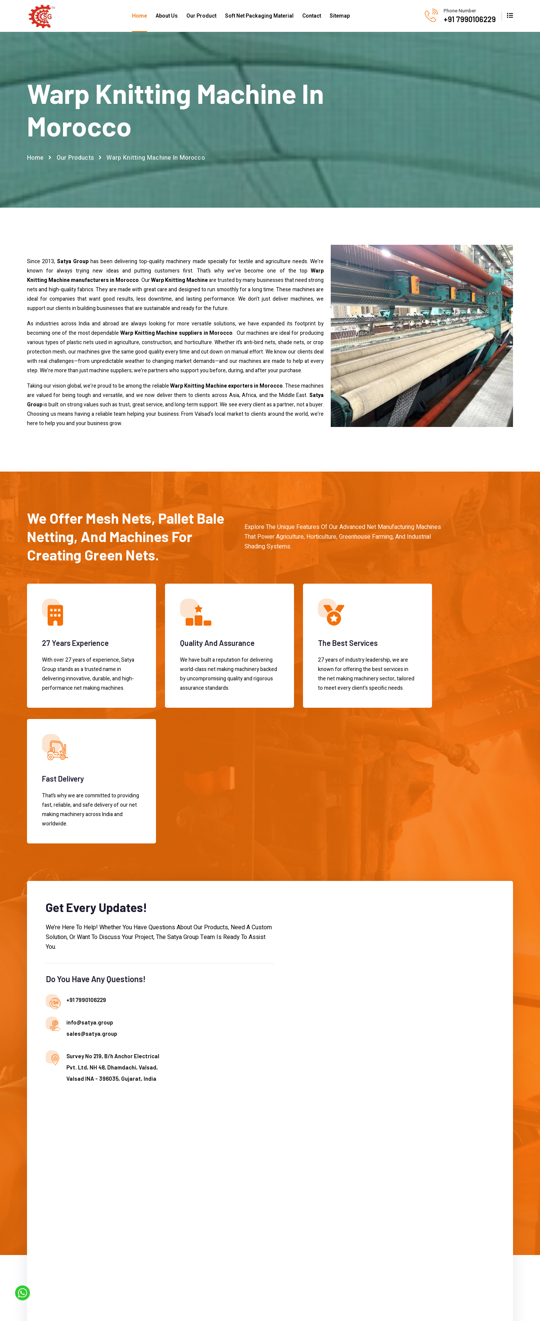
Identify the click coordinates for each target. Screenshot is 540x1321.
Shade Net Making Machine (350, 1112)
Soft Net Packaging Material (259, 16)
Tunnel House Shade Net (347, 1238)
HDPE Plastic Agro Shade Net (348, 1181)
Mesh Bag (328, 1200)
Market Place (167, 1163)
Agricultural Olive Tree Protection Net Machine (262, 1106)
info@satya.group (204, 875)
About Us (167, 16)
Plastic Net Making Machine (350, 1100)
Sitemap (340, 16)
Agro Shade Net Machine (264, 1125)
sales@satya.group (206, 886)
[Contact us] (383, 896)
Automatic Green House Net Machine (268, 1168)
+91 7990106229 (470, 19)
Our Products (75, 159)
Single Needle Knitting (342, 1125)
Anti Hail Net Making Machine (258, 1143)
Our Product (201, 16)
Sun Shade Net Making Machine (344, 1156)
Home (139, 16)
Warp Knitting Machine (343, 1138)
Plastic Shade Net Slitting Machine (347, 1219)
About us (162, 1112)
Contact (311, 16)
